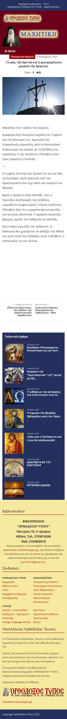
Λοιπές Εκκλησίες (43, 594)
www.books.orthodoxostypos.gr (20, 549)
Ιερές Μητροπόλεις (44, 589)
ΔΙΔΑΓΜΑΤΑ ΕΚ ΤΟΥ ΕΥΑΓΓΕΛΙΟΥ (39, 464)
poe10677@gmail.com (33, 562)
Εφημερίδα (8, 581)
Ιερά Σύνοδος (41, 618)
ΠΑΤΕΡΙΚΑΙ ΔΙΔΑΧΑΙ (38, 485)
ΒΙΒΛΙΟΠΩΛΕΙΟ (51, 6)
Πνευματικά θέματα (22, 56)
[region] (30, 36)
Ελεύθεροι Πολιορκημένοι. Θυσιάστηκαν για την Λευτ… (43, 349)
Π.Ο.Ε (46, 3)
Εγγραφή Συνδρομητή (29, 3)
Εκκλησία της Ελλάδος (46, 581)
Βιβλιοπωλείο (10, 585)
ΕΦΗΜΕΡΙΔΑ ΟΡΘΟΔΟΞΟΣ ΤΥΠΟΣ (25, 6)
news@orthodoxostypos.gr (17, 701)
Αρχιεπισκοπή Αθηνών (46, 614)
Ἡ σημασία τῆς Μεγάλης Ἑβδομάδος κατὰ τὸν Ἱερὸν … (43, 416)
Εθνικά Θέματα (42, 597)
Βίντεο (37, 622)
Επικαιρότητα (41, 601)
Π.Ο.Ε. (5, 589)
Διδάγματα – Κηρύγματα (15, 614)
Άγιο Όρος (39, 610)
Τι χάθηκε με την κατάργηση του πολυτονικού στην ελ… (44, 393)
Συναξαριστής (10, 597)
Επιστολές (8, 618)
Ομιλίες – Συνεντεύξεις (15, 610)
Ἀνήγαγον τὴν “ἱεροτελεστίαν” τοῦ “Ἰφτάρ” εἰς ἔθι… (44, 375)
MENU (10, 51)
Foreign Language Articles (16, 622)
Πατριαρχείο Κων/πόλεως (48, 585)
